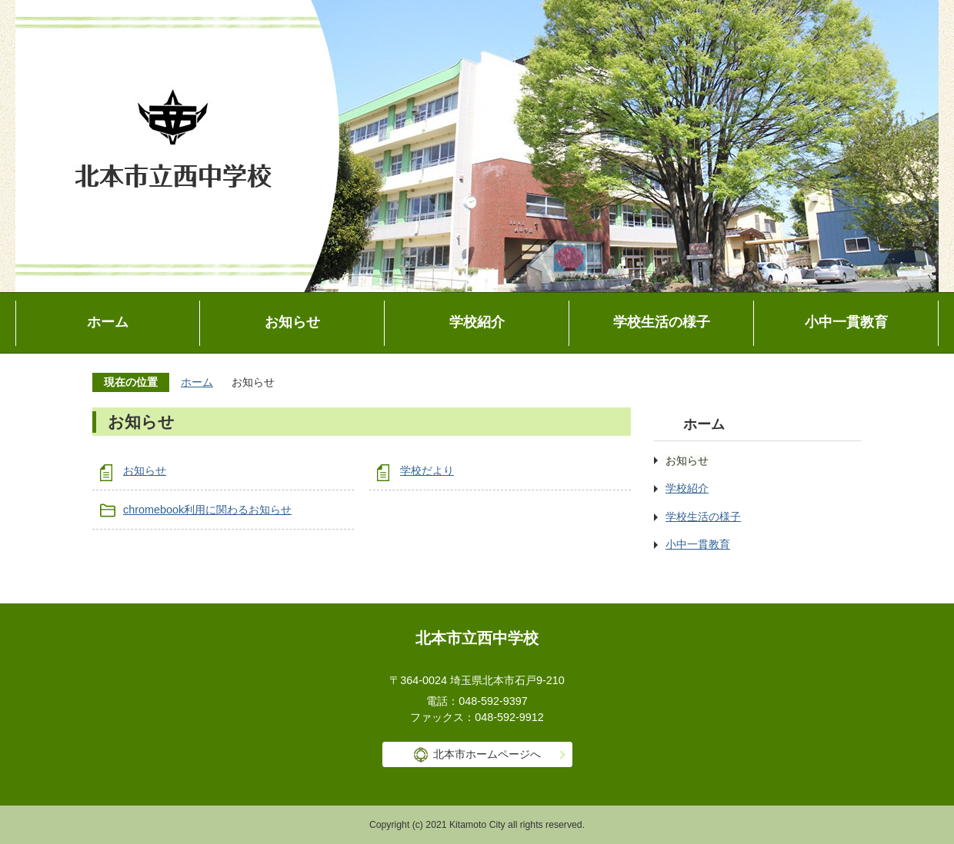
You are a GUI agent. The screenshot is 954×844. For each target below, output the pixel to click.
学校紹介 (477, 322)
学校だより (427, 470)
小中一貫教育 (846, 322)
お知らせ (292, 322)
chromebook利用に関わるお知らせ (207, 509)
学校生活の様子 (661, 322)
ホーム (107, 322)
